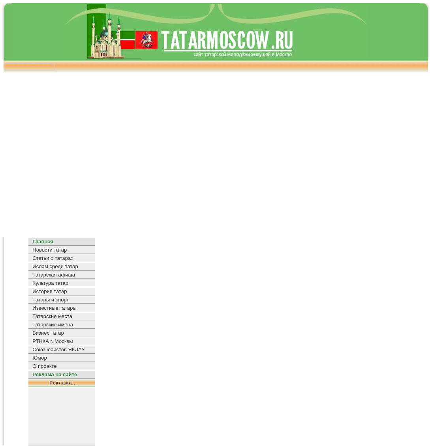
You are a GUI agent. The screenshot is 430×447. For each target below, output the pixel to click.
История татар (49, 291)
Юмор (39, 358)
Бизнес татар (48, 333)
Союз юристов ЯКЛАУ (58, 349)
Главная (42, 241)
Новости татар (49, 250)
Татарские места (52, 316)
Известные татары (54, 308)
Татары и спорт (50, 300)
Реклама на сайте (54, 374)
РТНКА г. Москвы (52, 341)
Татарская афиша (53, 275)
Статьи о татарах (52, 258)
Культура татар (50, 283)
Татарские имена (52, 325)
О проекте (44, 366)
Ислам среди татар (55, 266)
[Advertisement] (214, 152)
